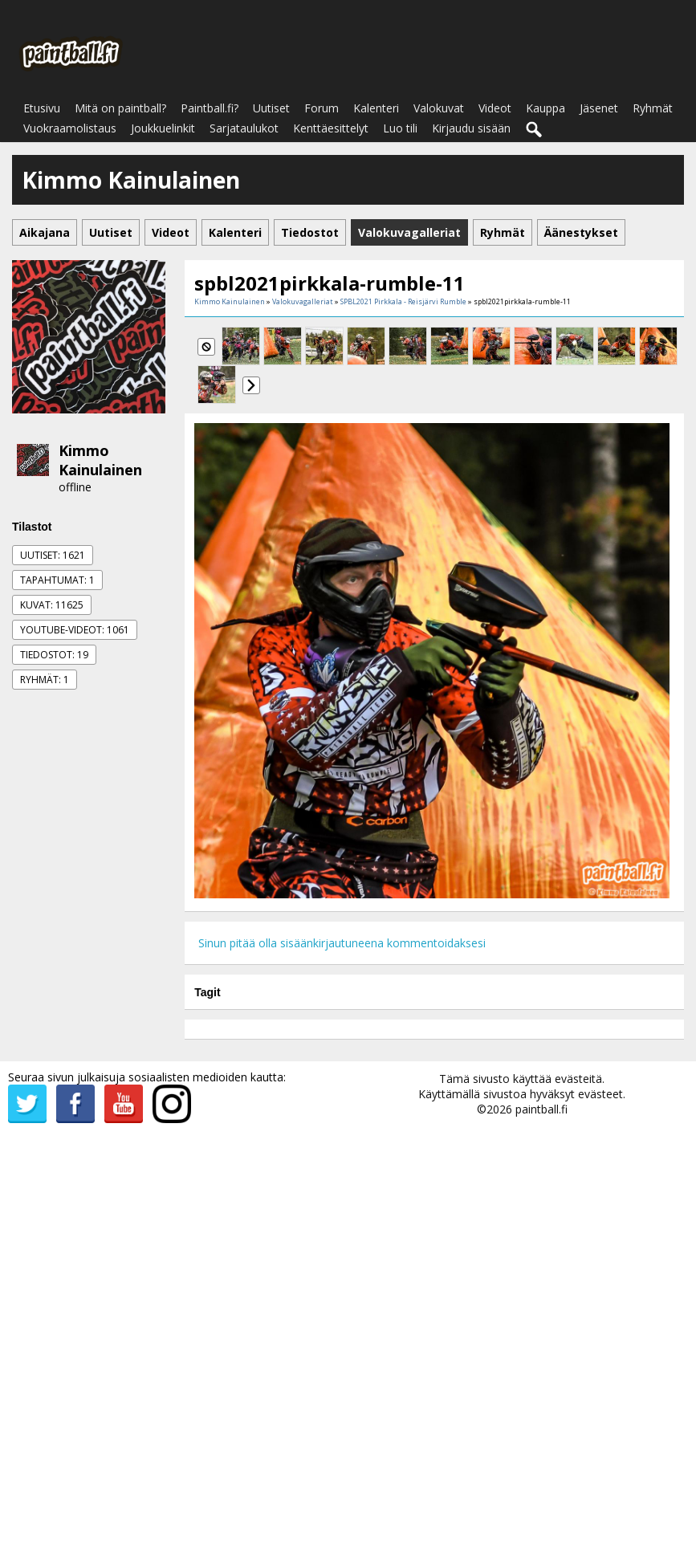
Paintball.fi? (209, 108)
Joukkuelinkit (163, 128)
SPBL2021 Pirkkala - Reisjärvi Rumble (403, 301)
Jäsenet (599, 108)
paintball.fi (541, 1109)
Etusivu (41, 108)
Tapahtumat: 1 (57, 580)
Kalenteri (376, 108)
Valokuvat (438, 108)
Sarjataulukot (244, 128)
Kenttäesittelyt (330, 128)
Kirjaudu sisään (471, 128)
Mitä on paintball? (120, 108)
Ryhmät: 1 (44, 679)
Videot (494, 108)
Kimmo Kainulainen (100, 460)
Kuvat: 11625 (51, 605)
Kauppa (545, 108)
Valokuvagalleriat (302, 301)
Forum (321, 108)
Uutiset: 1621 (52, 555)
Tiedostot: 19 (54, 655)
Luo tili (400, 128)
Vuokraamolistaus (69, 128)
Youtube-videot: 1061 (74, 630)
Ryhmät (653, 108)
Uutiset (271, 108)
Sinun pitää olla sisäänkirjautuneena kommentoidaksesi (342, 943)
